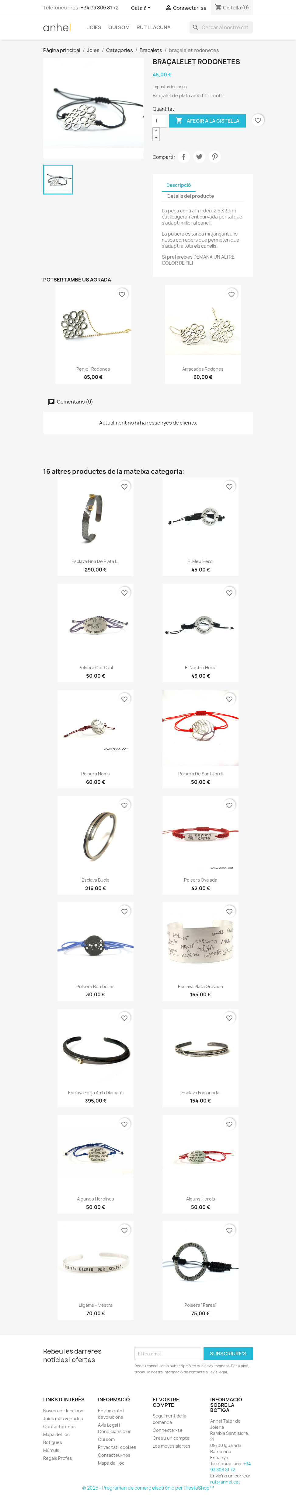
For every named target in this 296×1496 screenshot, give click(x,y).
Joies (94, 27)
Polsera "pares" (200, 1305)
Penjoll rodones (93, 369)
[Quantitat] (160, 121)
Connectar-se (168, 1430)
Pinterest (215, 157)
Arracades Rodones (203, 369)
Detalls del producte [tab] (190, 196)
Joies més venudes (63, 1418)
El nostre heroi (200, 667)
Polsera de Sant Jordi (200, 774)
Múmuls (51, 1450)
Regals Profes (57, 1458)
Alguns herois (200, 1199)
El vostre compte (166, 1402)
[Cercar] (221, 27)
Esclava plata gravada (200, 986)
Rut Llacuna (154, 27)
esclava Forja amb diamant (95, 1093)
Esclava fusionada (200, 1093)
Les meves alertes (171, 1446)
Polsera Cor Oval (95, 667)
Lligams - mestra (96, 1305)
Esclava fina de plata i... (95, 561)
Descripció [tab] (178, 185)
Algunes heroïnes (95, 1199)
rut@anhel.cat (225, 1482)
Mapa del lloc (56, 1434)
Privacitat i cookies (117, 1447)
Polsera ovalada (200, 880)
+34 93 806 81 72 (100, 7)
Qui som (119, 27)
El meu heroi (201, 561)
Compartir (184, 157)
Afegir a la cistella (207, 121)
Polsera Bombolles (95, 986)
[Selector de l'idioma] (142, 8)
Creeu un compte (171, 1438)
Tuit (199, 157)
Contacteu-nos (59, 1426)
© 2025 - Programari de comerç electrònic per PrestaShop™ (148, 1488)
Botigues (52, 1442)
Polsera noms (95, 774)
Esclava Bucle (96, 880)
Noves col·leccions (63, 1411)
